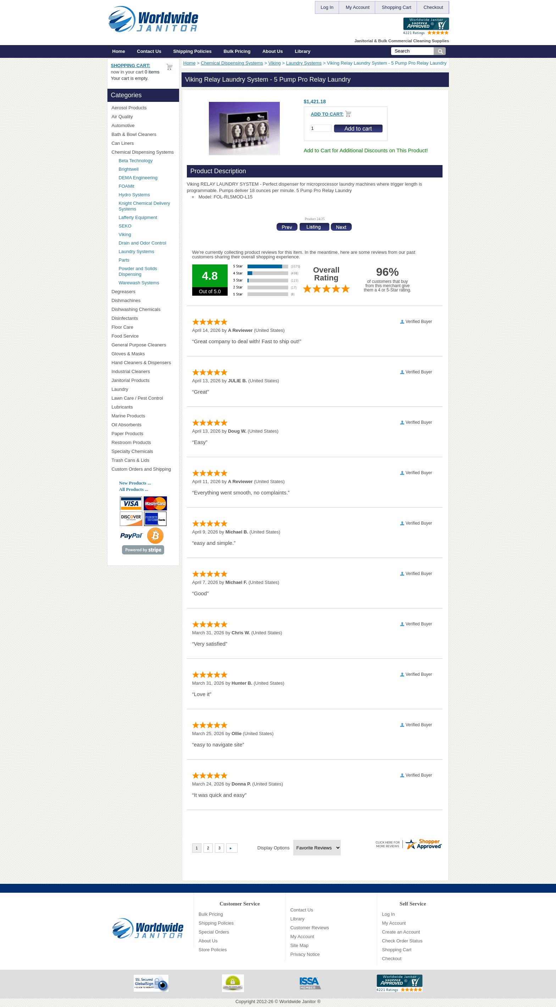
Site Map (299, 945)
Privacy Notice (305, 954)
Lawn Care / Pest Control (143, 398)
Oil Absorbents (143, 424)
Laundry (143, 389)
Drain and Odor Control (142, 243)
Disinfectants (143, 318)
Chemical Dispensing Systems (232, 63)
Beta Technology (145, 160)
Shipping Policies (192, 51)
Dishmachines (143, 300)
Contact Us (149, 51)
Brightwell (147, 169)
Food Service (125, 336)
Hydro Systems (147, 194)
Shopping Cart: (130, 65)
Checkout (433, 7)
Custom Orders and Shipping (143, 469)
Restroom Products (143, 442)
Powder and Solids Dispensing (138, 271)
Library (302, 51)
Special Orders (214, 932)
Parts (124, 260)
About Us (272, 51)
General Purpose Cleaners (139, 344)
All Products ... (133, 489)
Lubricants (122, 407)
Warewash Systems (139, 282)
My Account (357, 7)
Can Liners (143, 143)
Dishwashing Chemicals (143, 309)
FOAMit (147, 186)
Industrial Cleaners (131, 371)
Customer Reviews (309, 927)
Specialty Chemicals (143, 451)
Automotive (123, 125)
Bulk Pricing (236, 51)
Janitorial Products (143, 380)
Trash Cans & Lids (143, 460)
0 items (152, 72)
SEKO (147, 226)
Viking (274, 63)
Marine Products (128, 415)
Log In (327, 7)
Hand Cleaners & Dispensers (143, 363)
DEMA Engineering (147, 177)
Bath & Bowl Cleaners (134, 134)
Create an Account (401, 932)
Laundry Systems (304, 63)
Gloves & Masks (143, 353)
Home (118, 51)
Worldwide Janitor (297, 1001)
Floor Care (143, 327)
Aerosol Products (143, 107)
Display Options (273, 847)
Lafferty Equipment (147, 217)
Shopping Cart (396, 7)
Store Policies (213, 949)
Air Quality (143, 116)
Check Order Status (402, 940)
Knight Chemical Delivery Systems (147, 206)
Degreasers (123, 291)
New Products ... (135, 483)
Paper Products (143, 433)
